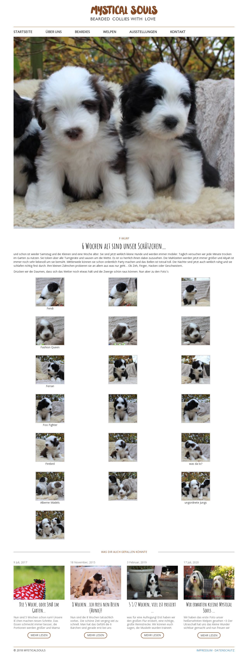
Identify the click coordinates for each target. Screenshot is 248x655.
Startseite (23, 32)
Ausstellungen (143, 32)
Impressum (204, 650)
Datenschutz (224, 650)
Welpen (109, 32)
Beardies (82, 32)
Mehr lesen (39, 635)
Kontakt (177, 32)
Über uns (54, 32)
